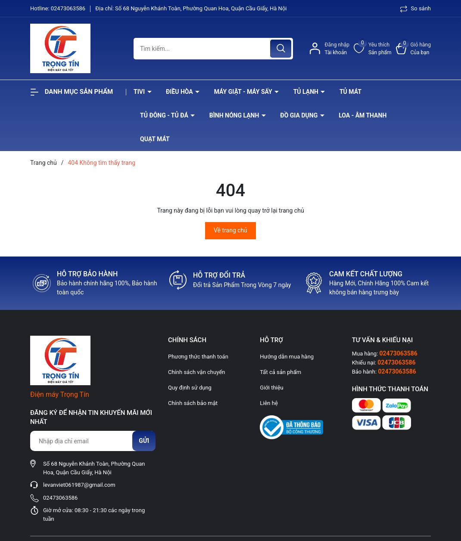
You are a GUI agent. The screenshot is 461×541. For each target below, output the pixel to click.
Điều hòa (180, 91)
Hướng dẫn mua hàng (287, 356)
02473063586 (69, 8)
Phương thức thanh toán (198, 356)
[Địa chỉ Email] (92, 441)
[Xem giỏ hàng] (413, 48)
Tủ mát (350, 91)
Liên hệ (269, 403)
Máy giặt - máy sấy (244, 91)
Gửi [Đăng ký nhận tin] (144, 440)
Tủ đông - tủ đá (165, 115)
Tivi (140, 91)
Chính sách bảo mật (193, 403)
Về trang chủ (230, 230)
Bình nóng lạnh (235, 115)
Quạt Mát (155, 139)
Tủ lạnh (306, 91)
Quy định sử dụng (190, 387)
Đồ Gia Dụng (299, 115)
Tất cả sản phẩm (280, 372)
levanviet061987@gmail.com (79, 485)
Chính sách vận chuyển (196, 372)
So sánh (415, 8)
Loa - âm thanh (362, 115)
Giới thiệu (271, 387)
